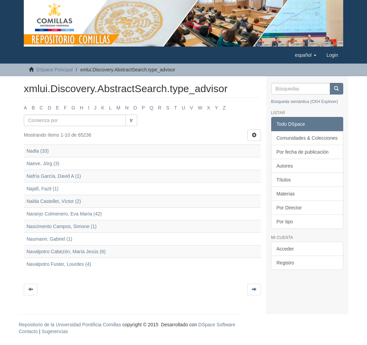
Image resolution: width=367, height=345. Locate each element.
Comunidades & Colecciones (307, 138)
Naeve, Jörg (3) (43, 163)
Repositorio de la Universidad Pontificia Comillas (70, 324)
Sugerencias (54, 331)
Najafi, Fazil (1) (42, 188)
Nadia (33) (38, 151)
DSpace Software (216, 324)
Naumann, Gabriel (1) (49, 239)
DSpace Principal (54, 69)
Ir (131, 120)
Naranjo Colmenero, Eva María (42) (64, 214)
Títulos (284, 180)
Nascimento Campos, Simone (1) (62, 226)
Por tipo (285, 221)
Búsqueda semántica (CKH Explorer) (304, 101)
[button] (305, 55)
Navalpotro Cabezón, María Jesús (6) (66, 251)
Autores (285, 166)
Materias (286, 193)
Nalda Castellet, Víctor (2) (54, 201)
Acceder (285, 249)
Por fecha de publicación (303, 152)
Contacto (28, 331)
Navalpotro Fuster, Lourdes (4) (59, 264)
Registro (285, 262)
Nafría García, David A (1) (54, 176)
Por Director (289, 207)
